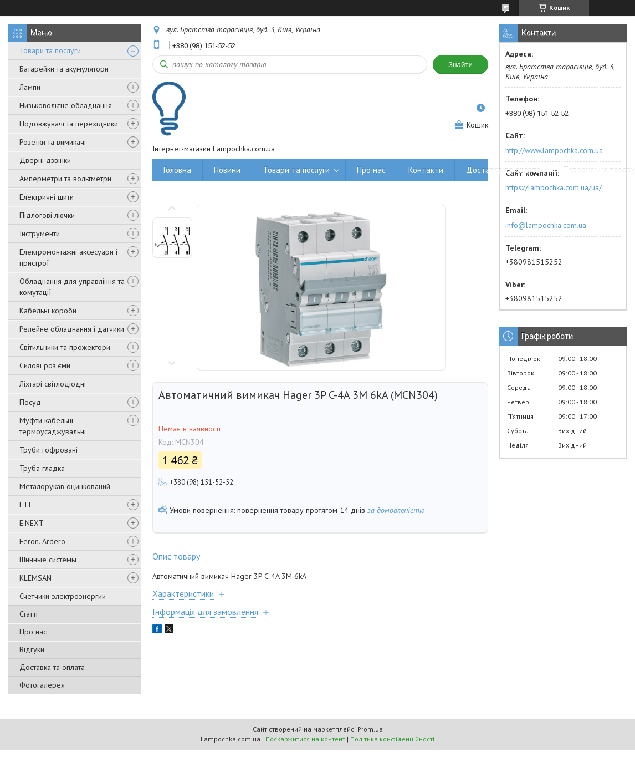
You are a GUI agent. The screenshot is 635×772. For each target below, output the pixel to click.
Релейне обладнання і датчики (71, 329)
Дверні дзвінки (45, 160)
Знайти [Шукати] (460, 64)
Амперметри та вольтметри (65, 179)
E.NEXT (31, 523)
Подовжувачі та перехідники (68, 124)
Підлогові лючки (47, 215)
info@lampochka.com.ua (545, 225)
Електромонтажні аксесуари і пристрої (68, 257)
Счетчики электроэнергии (62, 596)
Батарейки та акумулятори (64, 69)
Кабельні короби (47, 311)
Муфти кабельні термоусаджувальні (52, 425)
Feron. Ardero (42, 541)
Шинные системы (47, 560)
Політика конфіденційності (392, 739)
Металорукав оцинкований (64, 486)
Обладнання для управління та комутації (72, 286)
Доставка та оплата (52, 667)
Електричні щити (46, 197)
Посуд (30, 402)
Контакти (425, 170)
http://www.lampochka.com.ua (554, 150)
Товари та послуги (50, 50)
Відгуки (31, 649)
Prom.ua (370, 729)
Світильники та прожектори (64, 347)
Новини (227, 170)
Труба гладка (42, 468)
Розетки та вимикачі (52, 142)
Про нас (33, 632)
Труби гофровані (48, 450)
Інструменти (39, 233)
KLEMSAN (35, 578)
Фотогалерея (42, 685)
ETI (24, 505)
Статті (28, 614)
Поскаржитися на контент (305, 739)
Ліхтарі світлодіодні (52, 384)
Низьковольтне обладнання (65, 105)
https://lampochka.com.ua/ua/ (553, 187)
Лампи (29, 87)
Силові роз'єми (44, 365)
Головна (177, 170)
